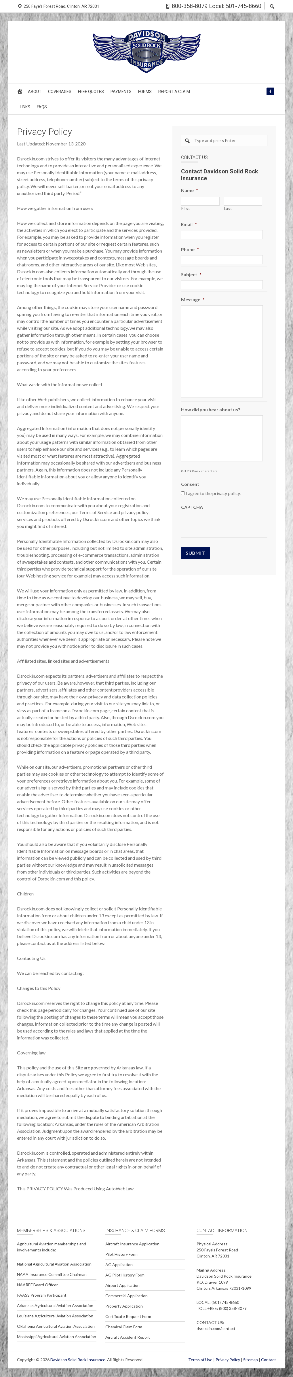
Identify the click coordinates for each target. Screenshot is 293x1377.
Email (189, 224)
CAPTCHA (192, 507)
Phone (190, 249)
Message (193, 299)
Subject (191, 274)
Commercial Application (126, 1295)
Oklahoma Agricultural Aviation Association (56, 1326)
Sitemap (250, 1359)
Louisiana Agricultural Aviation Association (55, 1315)
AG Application (119, 1264)
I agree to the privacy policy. (213, 493)
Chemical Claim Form (123, 1326)
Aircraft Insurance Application (132, 1243)
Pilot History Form (121, 1254)
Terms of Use (200, 1359)
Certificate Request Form (128, 1316)
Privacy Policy (228, 1359)
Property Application (124, 1306)
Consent (190, 484)
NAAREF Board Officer (37, 1284)
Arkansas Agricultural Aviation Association (55, 1305)
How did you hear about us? (210, 409)
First (185, 208)
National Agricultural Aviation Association (54, 1264)
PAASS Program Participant (41, 1295)
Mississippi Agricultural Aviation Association (56, 1336)
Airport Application (122, 1285)
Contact (268, 1359)
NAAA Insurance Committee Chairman (52, 1274)
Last (228, 208)
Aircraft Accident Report (127, 1337)
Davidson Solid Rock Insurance (77, 1359)
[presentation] (225, 524)
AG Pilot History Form (124, 1274)
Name (189, 190)
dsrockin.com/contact (216, 1328)
